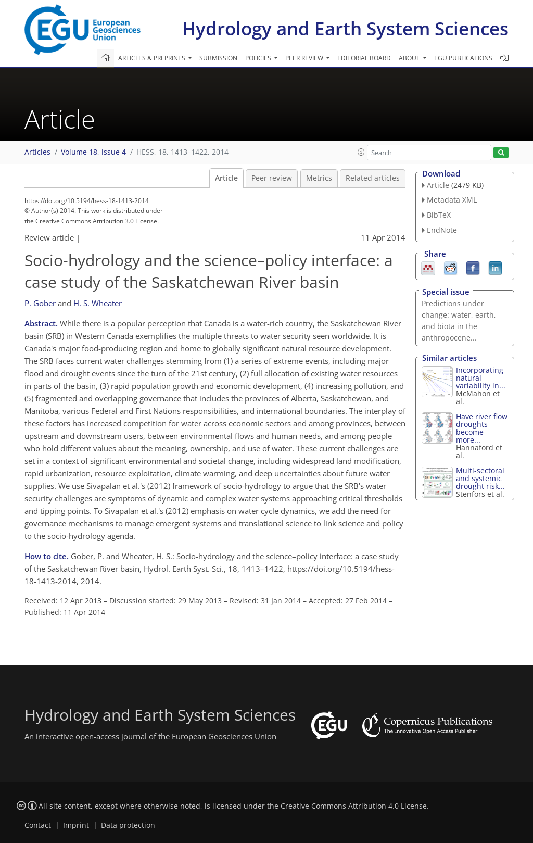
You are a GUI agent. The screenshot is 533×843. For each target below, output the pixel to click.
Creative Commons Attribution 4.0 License (354, 806)
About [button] (410, 58)
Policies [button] (259, 58)
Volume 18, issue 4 (93, 152)
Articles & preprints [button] (152, 58)
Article (226, 178)
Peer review (271, 178)
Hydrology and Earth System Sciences (345, 28)
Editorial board (364, 58)
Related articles (373, 178)
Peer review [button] (305, 58)
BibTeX (439, 215)
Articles (37, 152)
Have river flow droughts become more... (481, 428)
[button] (361, 152)
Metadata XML (452, 200)
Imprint (76, 825)
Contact (37, 825)
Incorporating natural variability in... (480, 378)
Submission (218, 58)
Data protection (128, 825)
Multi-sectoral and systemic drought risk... (480, 478)
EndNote (442, 230)
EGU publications (463, 58)
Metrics (319, 178)
